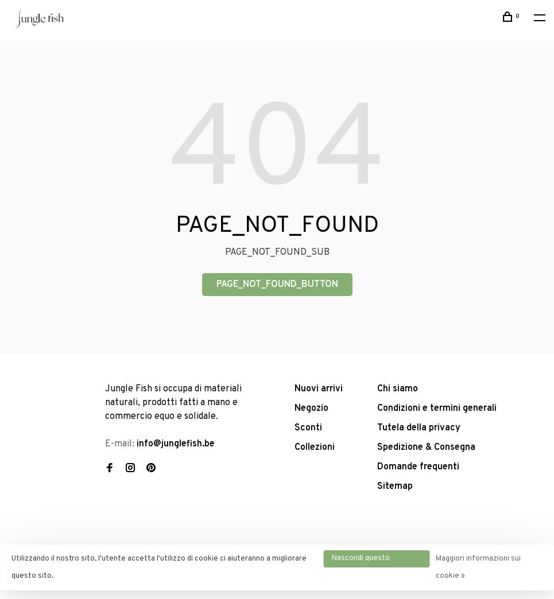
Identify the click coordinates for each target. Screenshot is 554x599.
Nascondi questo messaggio (361, 560)
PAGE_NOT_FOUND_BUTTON (277, 284)
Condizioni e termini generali (437, 408)
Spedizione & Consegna (426, 447)
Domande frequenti (418, 467)
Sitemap (395, 486)
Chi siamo (397, 389)
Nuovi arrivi (319, 389)
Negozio (311, 408)
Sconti (308, 428)
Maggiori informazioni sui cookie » (478, 567)
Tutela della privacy (418, 428)
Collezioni (315, 447)
